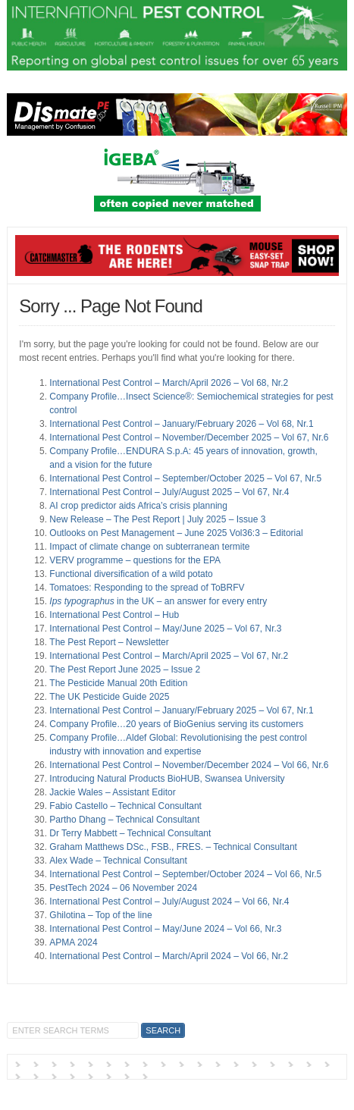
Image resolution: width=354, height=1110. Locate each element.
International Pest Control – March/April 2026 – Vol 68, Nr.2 (168, 383)
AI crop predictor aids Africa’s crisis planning (138, 505)
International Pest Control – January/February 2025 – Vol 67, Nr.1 (181, 710)
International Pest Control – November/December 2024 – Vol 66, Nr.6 (188, 765)
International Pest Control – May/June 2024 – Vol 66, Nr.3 (165, 928)
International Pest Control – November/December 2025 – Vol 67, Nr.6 (188, 437)
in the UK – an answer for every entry (158, 601)
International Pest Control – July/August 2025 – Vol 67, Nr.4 (169, 492)
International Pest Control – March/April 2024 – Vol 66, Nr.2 (168, 956)
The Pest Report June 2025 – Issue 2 (124, 669)
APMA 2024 (73, 942)
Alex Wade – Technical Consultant (117, 860)
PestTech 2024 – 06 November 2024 (123, 888)
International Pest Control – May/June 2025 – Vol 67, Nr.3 (165, 628)
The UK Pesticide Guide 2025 (109, 696)
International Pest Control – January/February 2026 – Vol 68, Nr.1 (181, 424)
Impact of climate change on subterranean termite (149, 546)
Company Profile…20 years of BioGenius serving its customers (176, 724)
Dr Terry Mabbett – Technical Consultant (130, 833)
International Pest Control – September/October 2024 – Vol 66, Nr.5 (185, 874)
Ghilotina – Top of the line (100, 915)
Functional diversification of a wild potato (130, 574)
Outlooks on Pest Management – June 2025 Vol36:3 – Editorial (175, 533)
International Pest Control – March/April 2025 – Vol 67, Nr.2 (168, 656)
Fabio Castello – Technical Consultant (125, 806)
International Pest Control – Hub (114, 615)
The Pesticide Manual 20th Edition (118, 683)
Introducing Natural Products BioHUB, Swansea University (166, 778)
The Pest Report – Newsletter (108, 642)
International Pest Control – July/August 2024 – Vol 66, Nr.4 (169, 901)
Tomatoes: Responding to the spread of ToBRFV (146, 587)
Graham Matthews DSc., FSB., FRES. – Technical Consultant (173, 847)
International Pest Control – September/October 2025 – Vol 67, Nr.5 (185, 478)
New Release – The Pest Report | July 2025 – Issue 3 (157, 519)
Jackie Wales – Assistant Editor (112, 792)
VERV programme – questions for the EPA (135, 560)
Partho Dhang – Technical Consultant (124, 819)
